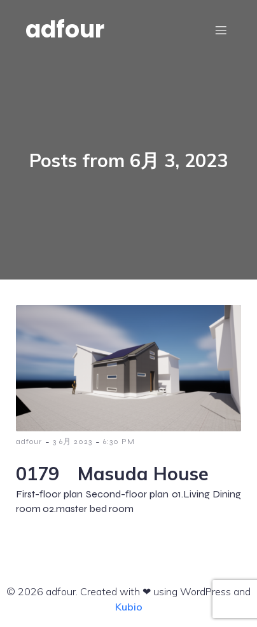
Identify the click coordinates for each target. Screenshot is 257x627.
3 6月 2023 (72, 441)
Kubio (128, 606)
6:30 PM (119, 441)
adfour (29, 441)
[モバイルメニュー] (221, 30)
